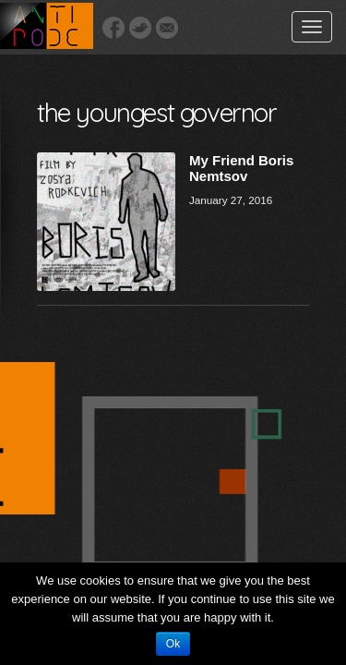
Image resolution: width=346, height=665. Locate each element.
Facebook (113, 28)
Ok (173, 643)
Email (167, 28)
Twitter (140, 28)
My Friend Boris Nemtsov (241, 168)
